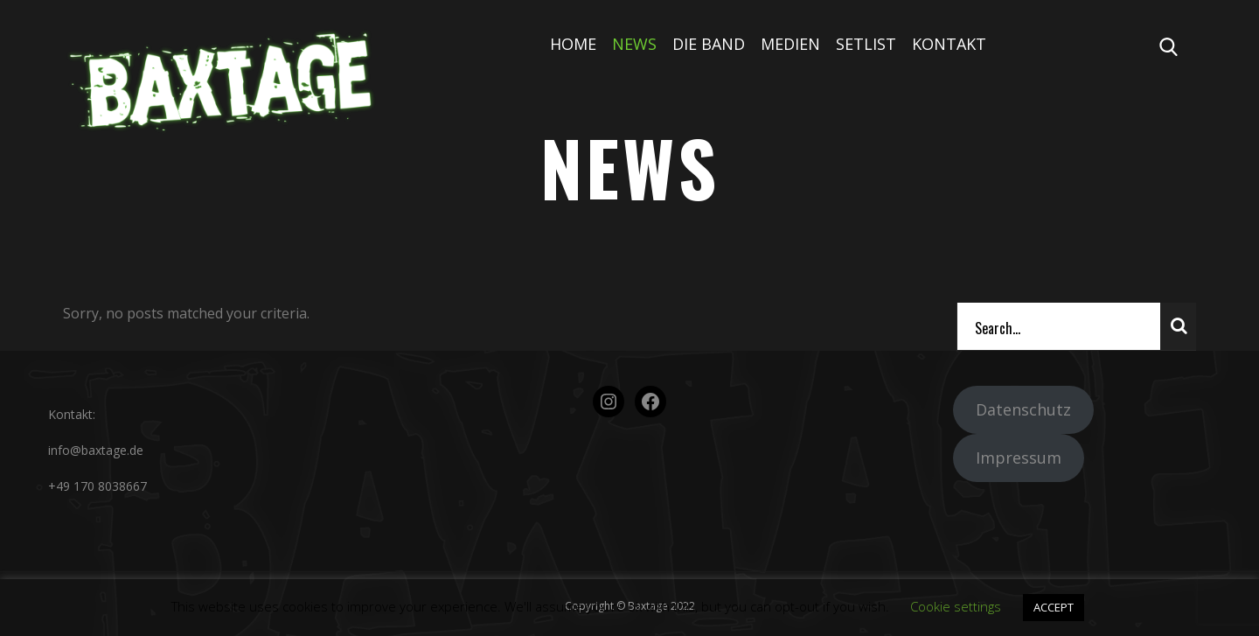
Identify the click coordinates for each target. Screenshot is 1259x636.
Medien (790, 43)
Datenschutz (1023, 409)
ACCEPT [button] (1053, 607)
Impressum (1018, 457)
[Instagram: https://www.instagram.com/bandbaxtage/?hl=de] (608, 401)
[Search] (1058, 326)
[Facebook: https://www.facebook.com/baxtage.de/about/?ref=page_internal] (650, 401)
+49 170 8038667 (97, 486)
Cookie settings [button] (955, 606)
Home (573, 43)
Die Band (708, 43)
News (634, 43)
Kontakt (949, 43)
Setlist (866, 43)
